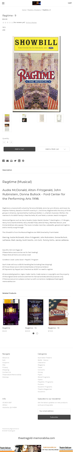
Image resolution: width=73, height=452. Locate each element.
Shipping (5, 370)
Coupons (5, 363)
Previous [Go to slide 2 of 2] (3, 313)
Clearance (41, 363)
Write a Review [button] (31, 23)
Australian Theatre (45, 358)
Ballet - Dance (43, 360)
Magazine (41, 365)
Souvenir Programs (45, 387)
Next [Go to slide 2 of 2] (67, 313)
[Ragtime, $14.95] (12, 312)
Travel (40, 367)
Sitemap (5, 377)
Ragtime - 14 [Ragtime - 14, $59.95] (30, 328)
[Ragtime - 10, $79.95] (58, 312)
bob (3, 360)
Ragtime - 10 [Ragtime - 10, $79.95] (53, 328)
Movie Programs (44, 377)
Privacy (5, 367)
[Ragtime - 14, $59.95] (35, 312)
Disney (40, 372)
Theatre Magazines (45, 389)
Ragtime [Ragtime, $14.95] (6, 328)
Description (7, 170)
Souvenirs (41, 392)
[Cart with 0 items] (70, 3)
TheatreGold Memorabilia (11, 375)
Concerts (41, 370)
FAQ (3, 365)
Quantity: (5, 138)
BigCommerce (14, 429)
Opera (40, 379)
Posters (41, 384)
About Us (5, 358)
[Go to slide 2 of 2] (37, 333)
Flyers (40, 375)
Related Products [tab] (9, 293)
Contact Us (6, 372)
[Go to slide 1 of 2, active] (33, 333)
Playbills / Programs (45, 382)
